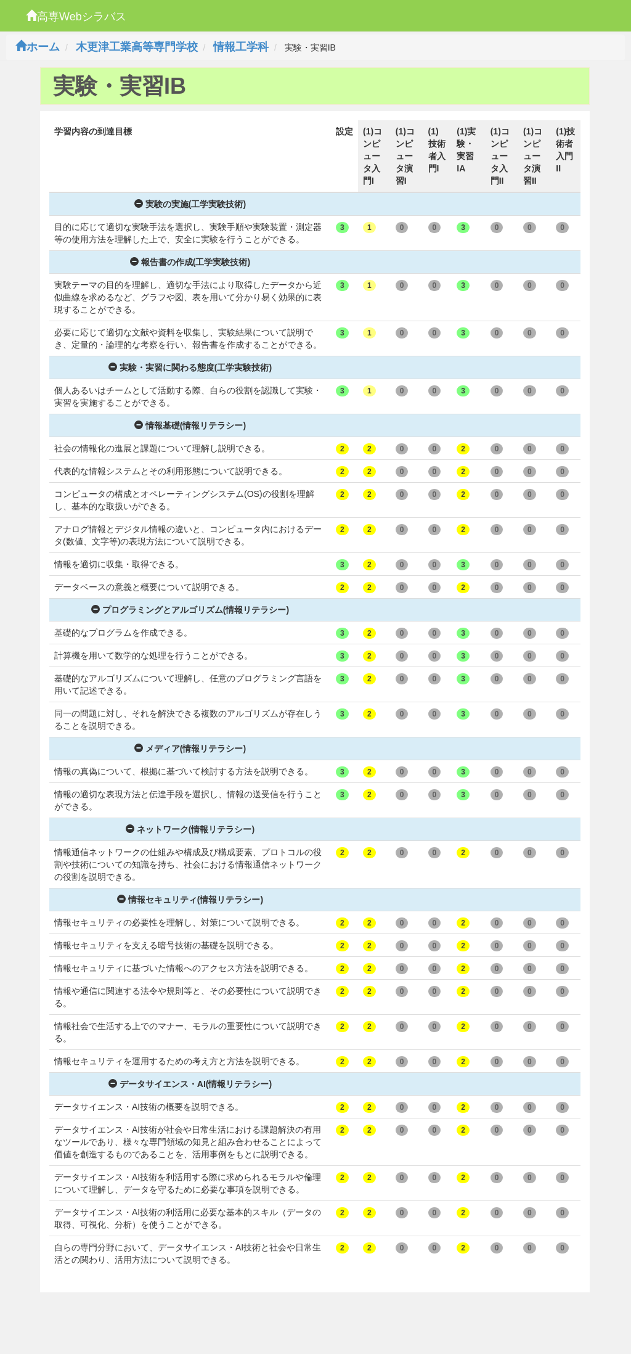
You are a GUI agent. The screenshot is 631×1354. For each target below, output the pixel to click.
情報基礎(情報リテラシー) (190, 425)
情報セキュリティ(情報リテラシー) (190, 900)
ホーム (37, 47)
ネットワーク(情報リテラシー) (190, 829)
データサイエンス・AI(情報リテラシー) (190, 1084)
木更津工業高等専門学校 (137, 47)
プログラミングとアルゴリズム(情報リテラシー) (190, 610)
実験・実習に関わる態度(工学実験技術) (190, 367)
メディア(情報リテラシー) (190, 748)
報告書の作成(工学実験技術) (190, 262)
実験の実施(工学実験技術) (190, 204)
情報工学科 (241, 47)
